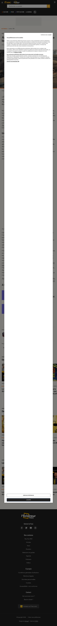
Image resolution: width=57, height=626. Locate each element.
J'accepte (28, 499)
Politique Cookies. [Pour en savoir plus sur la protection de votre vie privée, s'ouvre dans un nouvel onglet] (18, 52)
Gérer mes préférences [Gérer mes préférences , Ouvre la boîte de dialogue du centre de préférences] (28, 495)
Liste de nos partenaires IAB (13, 61)
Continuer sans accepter (46, 34)
